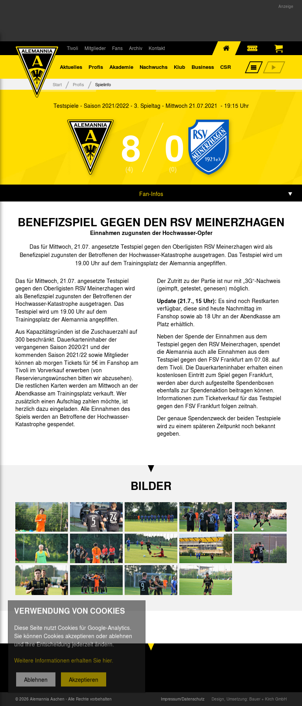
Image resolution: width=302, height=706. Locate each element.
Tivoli (72, 48)
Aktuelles (71, 66)
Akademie (121, 66)
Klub (179, 66)
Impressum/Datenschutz (182, 699)
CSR (225, 66)
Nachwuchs (154, 66)
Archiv (135, 48)
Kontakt (157, 48)
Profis (95, 66)
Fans (117, 48)
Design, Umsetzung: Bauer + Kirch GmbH (249, 699)
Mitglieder (95, 48)
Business (203, 66)
